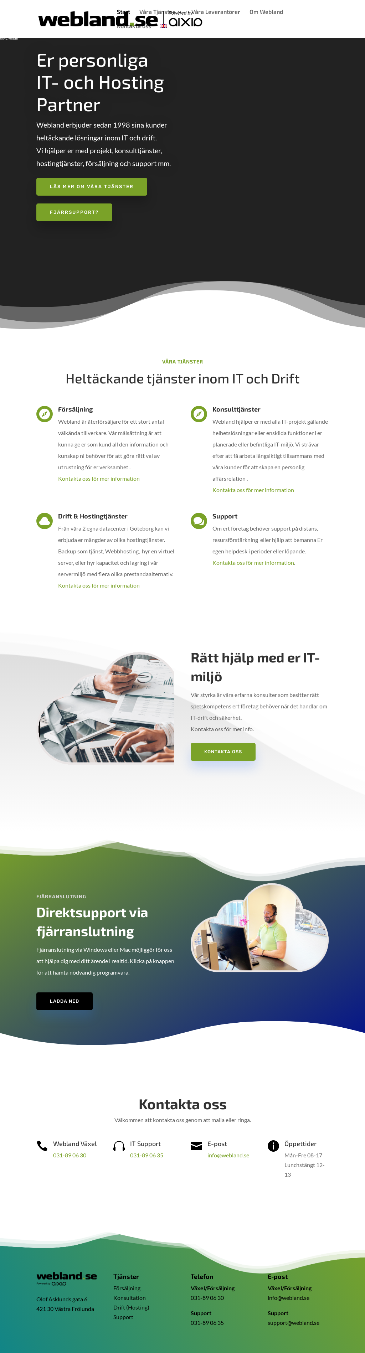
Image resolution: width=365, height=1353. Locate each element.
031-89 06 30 (69, 1155)
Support (123, 1316)
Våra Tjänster (157, 12)
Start (123, 12)
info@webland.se (228, 1155)
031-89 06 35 (146, 1155)
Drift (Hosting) (131, 1307)
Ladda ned (64, 1001)
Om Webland (266, 12)
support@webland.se (293, 1322)
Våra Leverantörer (215, 12)
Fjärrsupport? (74, 212)
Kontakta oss (134, 26)
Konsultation (129, 1297)
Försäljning (126, 1288)
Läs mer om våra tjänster (92, 186)
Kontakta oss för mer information (99, 478)
